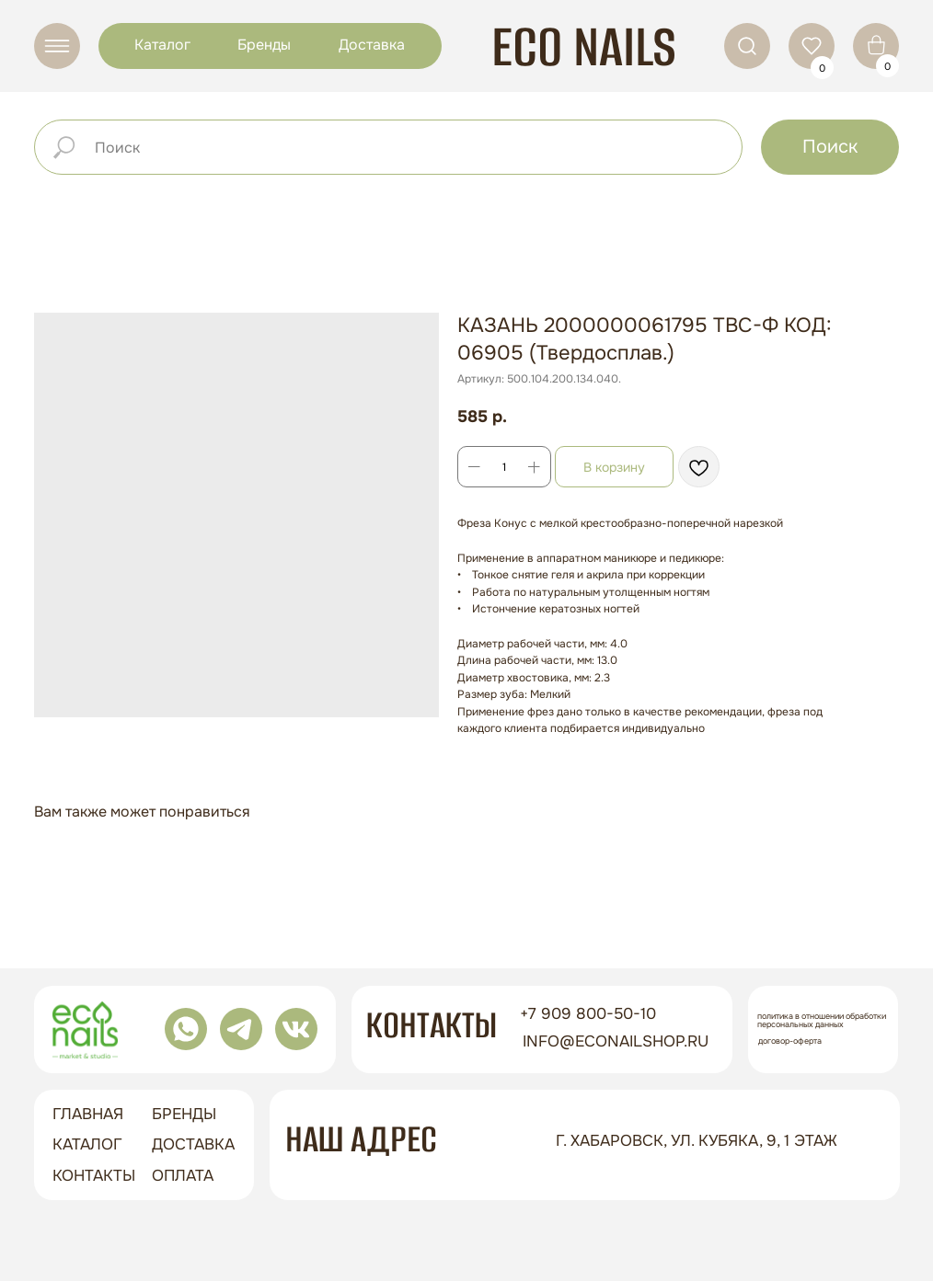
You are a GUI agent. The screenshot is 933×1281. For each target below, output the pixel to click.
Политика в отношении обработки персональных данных (821, 1020)
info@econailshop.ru (615, 1041)
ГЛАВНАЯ (87, 1114)
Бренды (264, 44)
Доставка (372, 44)
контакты (93, 1175)
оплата (182, 1175)
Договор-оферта (790, 1041)
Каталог (162, 44)
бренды (184, 1114)
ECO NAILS (583, 46)
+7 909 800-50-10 (588, 1014)
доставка (193, 1144)
